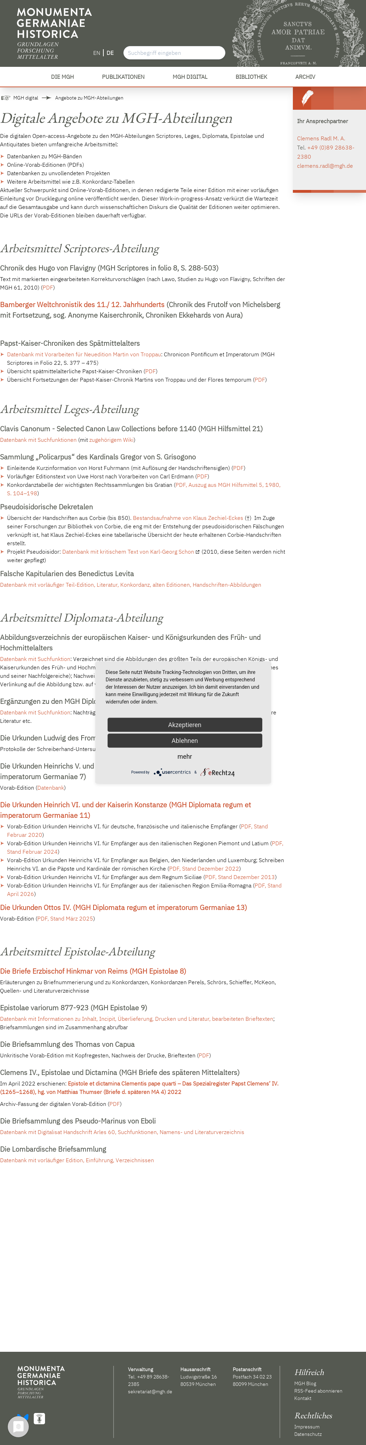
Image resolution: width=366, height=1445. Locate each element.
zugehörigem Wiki (111, 439)
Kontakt (303, 1398)
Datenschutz (308, 1434)
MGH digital (25, 98)
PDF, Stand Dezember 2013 (240, 876)
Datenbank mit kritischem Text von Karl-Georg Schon (128, 551)
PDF (48, 287)
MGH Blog (305, 1383)
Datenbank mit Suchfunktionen (38, 439)
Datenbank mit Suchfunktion (35, 658)
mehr (185, 756)
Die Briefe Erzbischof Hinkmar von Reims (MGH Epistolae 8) (93, 971)
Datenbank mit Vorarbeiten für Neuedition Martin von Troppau (84, 354)
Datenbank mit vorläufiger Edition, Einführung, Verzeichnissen (77, 1160)
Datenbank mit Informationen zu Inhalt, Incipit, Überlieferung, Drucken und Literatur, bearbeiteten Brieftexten (136, 1018)
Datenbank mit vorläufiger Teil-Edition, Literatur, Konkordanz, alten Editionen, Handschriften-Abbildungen (130, 584)
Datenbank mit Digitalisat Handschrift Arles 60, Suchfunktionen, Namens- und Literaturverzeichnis (122, 1131)
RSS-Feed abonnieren (318, 1391)
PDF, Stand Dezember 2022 (204, 868)
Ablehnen (185, 740)
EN (96, 52)
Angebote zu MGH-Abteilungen (89, 98)
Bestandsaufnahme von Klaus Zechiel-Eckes (188, 517)
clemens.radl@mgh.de (325, 165)
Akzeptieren (184, 724)
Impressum (307, 1427)
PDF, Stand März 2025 (65, 918)
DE (110, 52)
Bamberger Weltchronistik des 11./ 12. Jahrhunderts (82, 304)
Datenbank (50, 787)
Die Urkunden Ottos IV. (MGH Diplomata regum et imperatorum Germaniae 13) (123, 907)
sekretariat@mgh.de (150, 1391)
